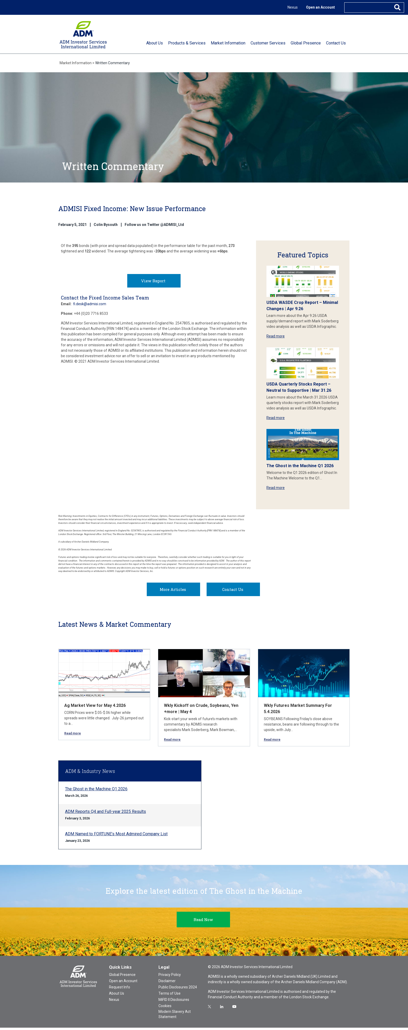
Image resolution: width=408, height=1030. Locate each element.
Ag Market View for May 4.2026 (95, 707)
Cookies (164, 1008)
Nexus (293, 7)
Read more (275, 336)
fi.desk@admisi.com (89, 306)
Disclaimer (167, 983)
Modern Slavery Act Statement (174, 1016)
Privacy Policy (169, 977)
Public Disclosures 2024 (177, 989)
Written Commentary (112, 63)
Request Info (119, 989)
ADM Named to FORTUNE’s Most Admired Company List (116, 836)
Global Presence (122, 977)
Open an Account (320, 7)
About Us (116, 996)
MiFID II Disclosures (173, 1002)
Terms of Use (169, 996)
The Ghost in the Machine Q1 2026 (300, 465)
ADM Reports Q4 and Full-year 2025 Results (105, 813)
